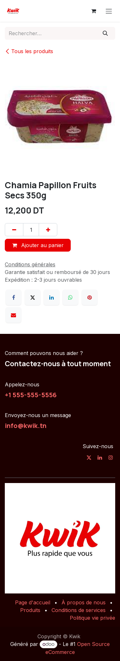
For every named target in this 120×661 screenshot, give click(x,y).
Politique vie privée (92, 618)
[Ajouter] (48, 229)
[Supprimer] (14, 229)
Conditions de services (79, 610)
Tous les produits (29, 51)
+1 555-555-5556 (31, 394)
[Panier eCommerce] (93, 10)
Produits (30, 610)
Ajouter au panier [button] (38, 245)
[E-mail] (13, 315)
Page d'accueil (32, 602)
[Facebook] (13, 297)
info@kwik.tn (25, 425)
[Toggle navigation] (108, 11)
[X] (32, 297)
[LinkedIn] (51, 297)
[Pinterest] (89, 297)
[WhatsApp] (70, 297)
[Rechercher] (105, 33)
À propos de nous (83, 602)
